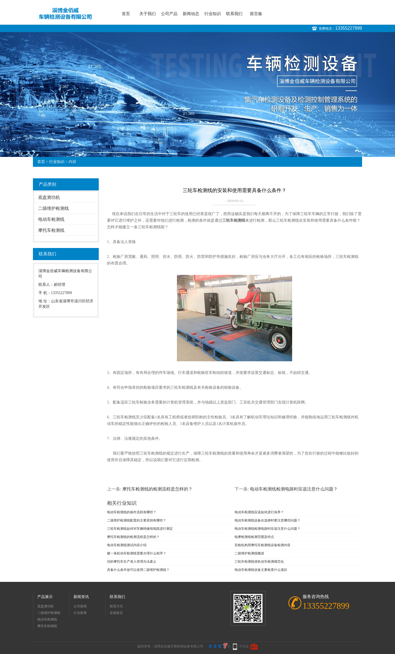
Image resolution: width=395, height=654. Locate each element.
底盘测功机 (49, 197)
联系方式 (116, 606)
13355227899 (348, 28)
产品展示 (45, 597)
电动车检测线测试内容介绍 (126, 545)
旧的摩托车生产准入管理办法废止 (131, 561)
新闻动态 (191, 14)
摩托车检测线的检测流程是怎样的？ (157, 489)
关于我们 (147, 14)
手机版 (244, 646)
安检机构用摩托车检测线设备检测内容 (262, 545)
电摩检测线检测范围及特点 (254, 537)
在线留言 (116, 613)
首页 (126, 14)
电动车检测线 (51, 219)
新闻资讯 (81, 597)
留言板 (256, 14)
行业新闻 (80, 613)
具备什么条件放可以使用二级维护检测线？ (138, 570)
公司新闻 (80, 606)
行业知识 (212, 14)
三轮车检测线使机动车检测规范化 (259, 561)
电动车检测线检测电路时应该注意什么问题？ (294, 489)
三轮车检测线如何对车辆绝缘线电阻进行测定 (140, 529)
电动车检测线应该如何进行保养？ (259, 512)
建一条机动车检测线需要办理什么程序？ (136, 553)
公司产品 (169, 14)
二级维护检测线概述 (249, 553)
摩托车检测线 (51, 230)
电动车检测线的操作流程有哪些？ (131, 512)
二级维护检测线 (53, 208)
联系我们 (234, 14)
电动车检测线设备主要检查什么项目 (261, 570)
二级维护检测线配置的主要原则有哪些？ (136, 520)
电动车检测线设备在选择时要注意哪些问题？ (267, 520)
